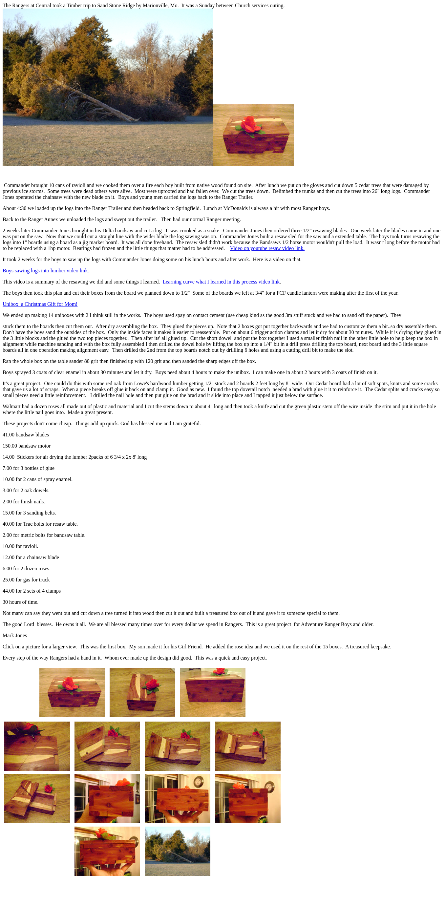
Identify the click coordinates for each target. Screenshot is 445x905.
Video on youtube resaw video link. (267, 248)
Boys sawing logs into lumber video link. (46, 270)
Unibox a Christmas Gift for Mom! (40, 304)
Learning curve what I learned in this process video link (220, 281)
